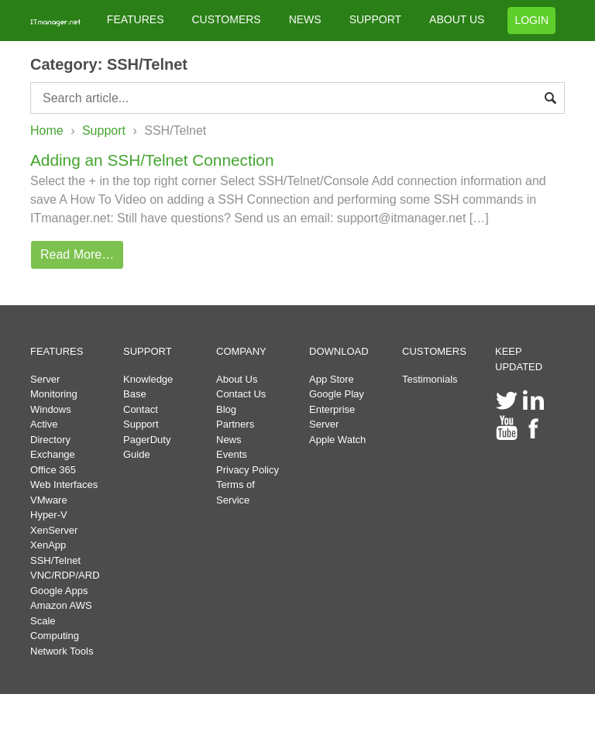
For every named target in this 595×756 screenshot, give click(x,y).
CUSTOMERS (225, 19)
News (229, 439)
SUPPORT (375, 19)
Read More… (77, 254)
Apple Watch (337, 439)
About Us (236, 379)
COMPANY (241, 351)
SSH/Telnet (55, 560)
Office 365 (53, 470)
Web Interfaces (64, 484)
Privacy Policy (247, 470)
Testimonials (430, 379)
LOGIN (531, 20)
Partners (235, 424)
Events (231, 454)
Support (104, 130)
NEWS (305, 19)
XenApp (48, 545)
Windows (50, 409)
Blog (226, 409)
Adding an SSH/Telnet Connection (151, 160)
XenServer (53, 530)
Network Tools (61, 651)
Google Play (336, 394)
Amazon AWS (61, 605)
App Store (331, 379)
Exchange (52, 454)
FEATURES (135, 19)
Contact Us (241, 394)
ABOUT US (456, 19)
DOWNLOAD (339, 351)
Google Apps (59, 590)
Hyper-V (48, 515)
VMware (48, 500)
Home (47, 130)
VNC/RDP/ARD (65, 575)
